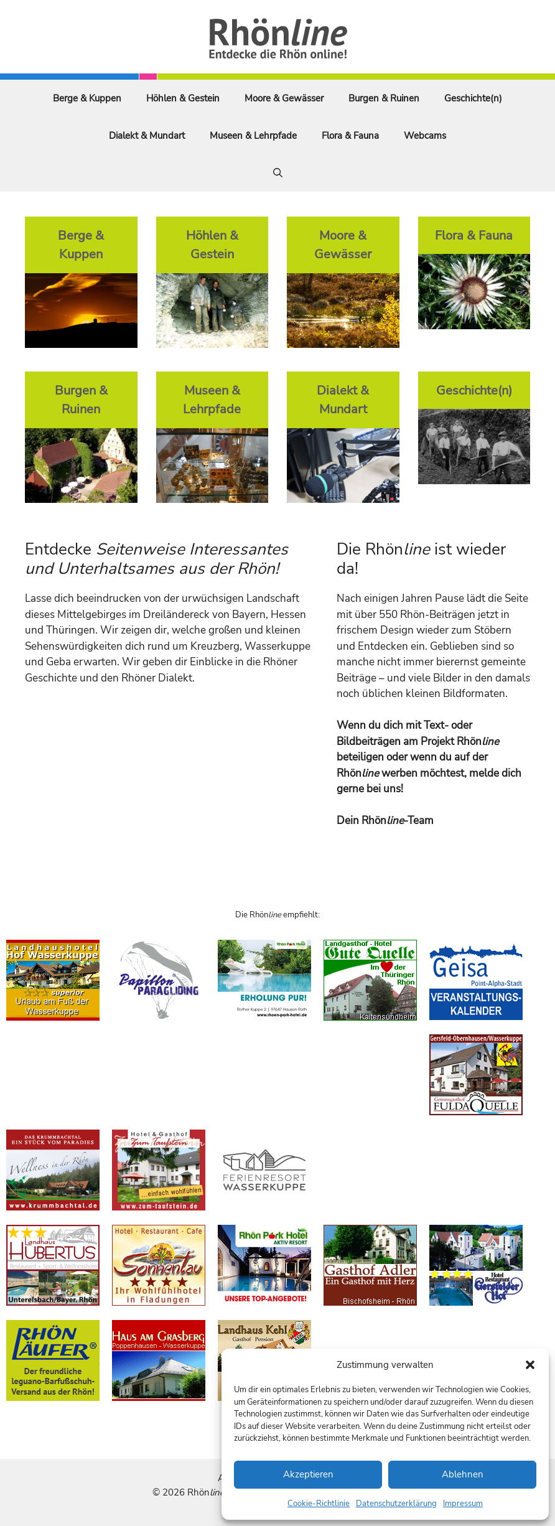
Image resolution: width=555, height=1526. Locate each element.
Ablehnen (462, 1474)
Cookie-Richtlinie (318, 1503)
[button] (530, 1365)
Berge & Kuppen (87, 98)
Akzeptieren (308, 1474)
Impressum (463, 1503)
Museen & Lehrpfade (253, 135)
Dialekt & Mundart (147, 135)
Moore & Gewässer (284, 98)
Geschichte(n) (473, 98)
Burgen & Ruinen (383, 98)
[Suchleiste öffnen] (278, 173)
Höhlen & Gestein (183, 98)
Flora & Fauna (350, 135)
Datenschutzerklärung (396, 1503)
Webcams (425, 135)
